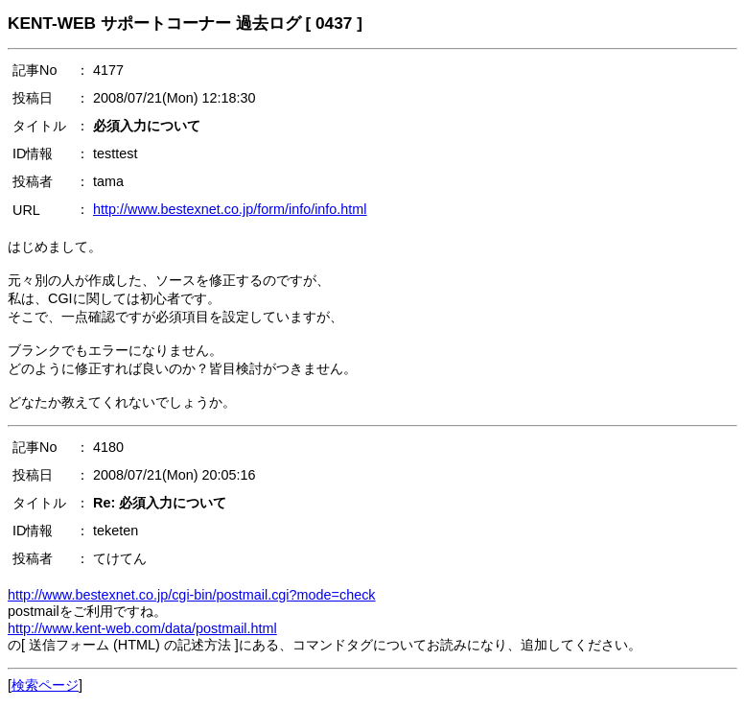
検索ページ (45, 685)
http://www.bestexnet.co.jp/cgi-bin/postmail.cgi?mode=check (192, 594)
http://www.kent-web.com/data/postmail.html (142, 628)
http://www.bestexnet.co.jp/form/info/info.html (230, 209)
